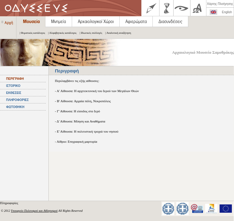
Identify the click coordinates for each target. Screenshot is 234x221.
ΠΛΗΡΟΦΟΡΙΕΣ (17, 100)
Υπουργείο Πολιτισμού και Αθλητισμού (34, 210)
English (227, 12)
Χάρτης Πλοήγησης (220, 4)
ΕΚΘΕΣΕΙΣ (13, 93)
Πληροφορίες (9, 203)
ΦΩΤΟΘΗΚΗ (15, 107)
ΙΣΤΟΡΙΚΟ (13, 85)
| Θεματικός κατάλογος (31, 32)
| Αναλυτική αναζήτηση (116, 32)
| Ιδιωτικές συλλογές (89, 32)
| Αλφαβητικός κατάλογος (61, 32)
